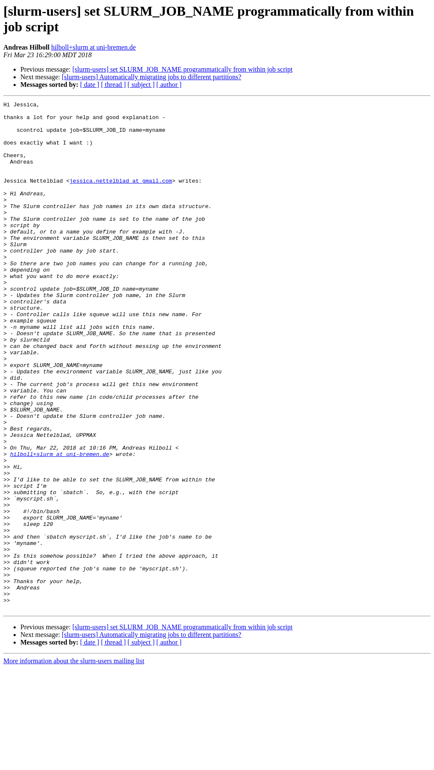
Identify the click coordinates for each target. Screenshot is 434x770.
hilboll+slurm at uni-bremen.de (93, 47)
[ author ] (169, 84)
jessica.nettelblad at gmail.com (121, 197)
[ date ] (89, 84)
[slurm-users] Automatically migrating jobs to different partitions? (152, 77)
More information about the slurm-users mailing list (73, 762)
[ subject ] (141, 84)
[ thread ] (113, 84)
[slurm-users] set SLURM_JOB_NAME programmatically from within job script (182, 69)
